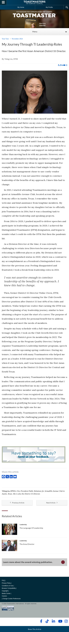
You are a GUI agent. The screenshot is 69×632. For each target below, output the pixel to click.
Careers (4, 596)
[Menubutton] (3, 2)
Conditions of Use (7, 586)
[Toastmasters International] (34, 2)
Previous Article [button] (17, 503)
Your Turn (5, 39)
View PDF (42, 25)
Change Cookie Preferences (12, 598)
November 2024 (17, 39)
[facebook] (58, 65)
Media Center (6, 593)
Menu (34, 31)
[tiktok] (60, 65)
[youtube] (64, 65)
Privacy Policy (6, 583)
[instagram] (66, 65)
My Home (20, 7)
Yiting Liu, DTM (11, 59)
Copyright (5, 591)
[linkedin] (62, 65)
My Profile (49, 7)
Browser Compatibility (9, 588)
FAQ (3, 580)
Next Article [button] (51, 503)
